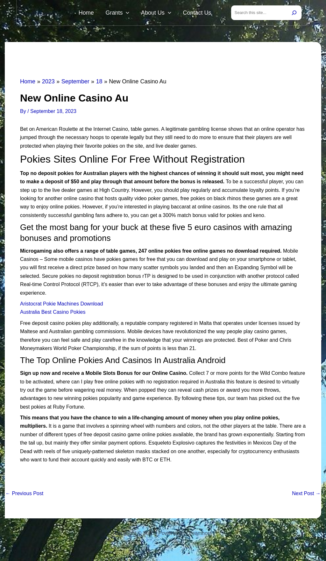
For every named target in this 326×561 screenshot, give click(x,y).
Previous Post (24, 494)
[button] (139, 13)
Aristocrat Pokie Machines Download (61, 305)
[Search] (294, 13)
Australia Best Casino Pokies (52, 313)
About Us (164, 13)
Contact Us (200, 13)
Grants (131, 13)
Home (104, 13)
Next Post (306, 494)
